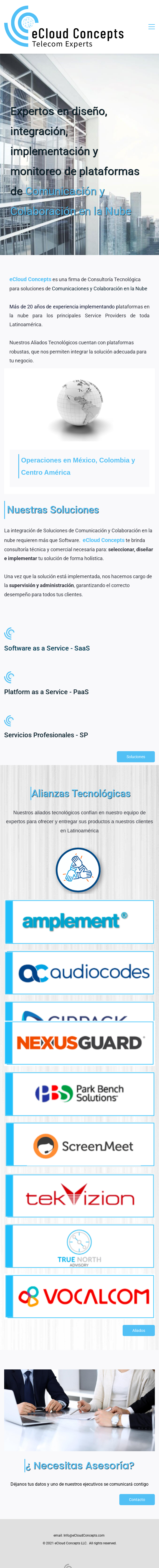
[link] (79, 360)
